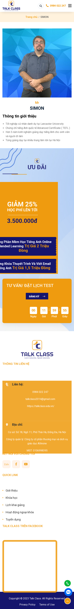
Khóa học (12, 515)
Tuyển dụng (13, 537)
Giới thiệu (12, 508)
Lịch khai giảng (15, 523)
